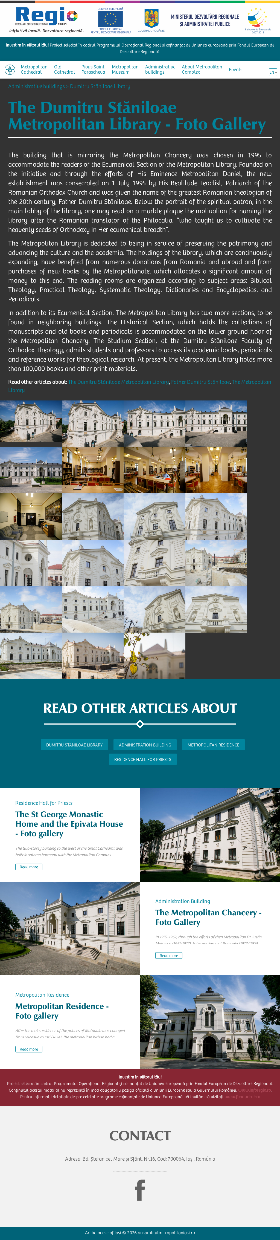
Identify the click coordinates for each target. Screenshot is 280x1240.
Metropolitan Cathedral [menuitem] (34, 70)
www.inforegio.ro (254, 1090)
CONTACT (140, 1135)
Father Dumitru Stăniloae (200, 382)
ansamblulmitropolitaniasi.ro (166, 1233)
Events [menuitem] (235, 70)
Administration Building (145, 745)
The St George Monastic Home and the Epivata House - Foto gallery (69, 824)
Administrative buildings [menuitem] (160, 70)
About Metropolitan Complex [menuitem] (202, 70)
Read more (29, 867)
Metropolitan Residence (213, 745)
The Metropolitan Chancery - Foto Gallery (208, 917)
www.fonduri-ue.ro (242, 1097)
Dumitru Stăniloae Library (100, 87)
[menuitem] (10, 70)
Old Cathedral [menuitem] (64, 70)
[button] (31, 421)
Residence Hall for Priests (142, 760)
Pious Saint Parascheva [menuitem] (93, 70)
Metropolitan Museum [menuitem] (125, 70)
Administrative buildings (36, 87)
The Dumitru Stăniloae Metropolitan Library (118, 382)
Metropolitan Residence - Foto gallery (62, 1010)
